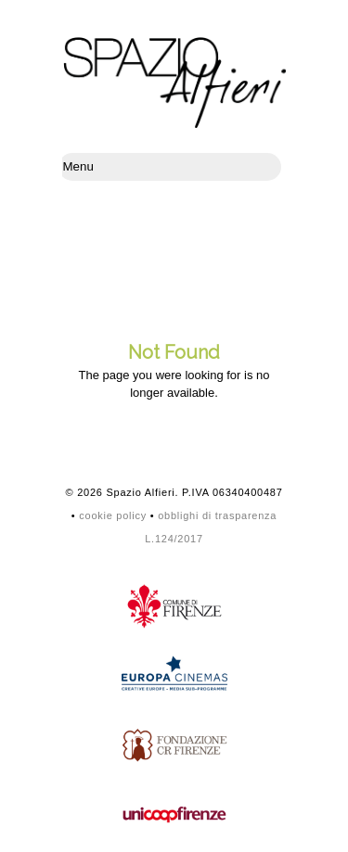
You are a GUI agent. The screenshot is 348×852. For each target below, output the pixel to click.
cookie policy (113, 515)
